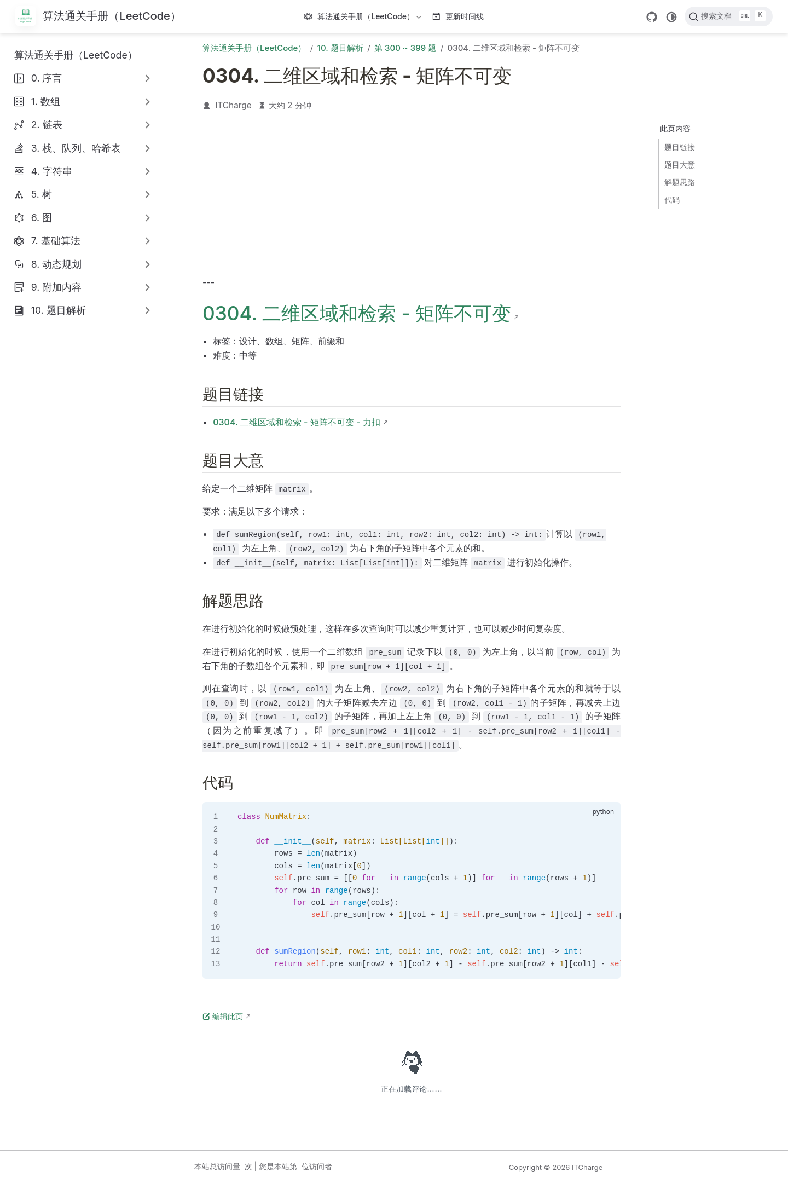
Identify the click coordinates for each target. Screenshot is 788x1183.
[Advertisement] (411, 200)
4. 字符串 (51, 171)
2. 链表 (46, 124)
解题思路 (679, 182)
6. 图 (41, 217)
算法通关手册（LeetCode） (364, 18)
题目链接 (679, 147)
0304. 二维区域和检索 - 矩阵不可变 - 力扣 (296, 422)
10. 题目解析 (58, 310)
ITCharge (233, 105)
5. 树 (41, 194)
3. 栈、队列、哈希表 (76, 148)
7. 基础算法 (55, 240)
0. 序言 (46, 78)
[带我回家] (98, 16)
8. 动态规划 (56, 264)
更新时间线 (458, 16)
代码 (672, 199)
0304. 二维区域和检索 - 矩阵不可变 (356, 313)
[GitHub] (651, 17)
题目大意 (679, 164)
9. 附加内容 (56, 287)
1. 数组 (45, 101)
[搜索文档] (729, 16)
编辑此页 (222, 1016)
